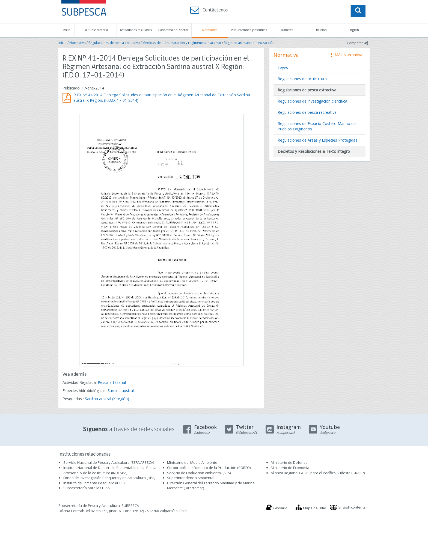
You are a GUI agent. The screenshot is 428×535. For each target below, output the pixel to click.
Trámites (287, 30)
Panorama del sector (173, 30)
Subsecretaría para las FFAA (86, 487)
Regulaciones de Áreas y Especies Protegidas (317, 140)
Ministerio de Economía (290, 467)
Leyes (283, 67)
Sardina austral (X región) (107, 398)
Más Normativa (346, 54)
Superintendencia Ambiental (190, 477)
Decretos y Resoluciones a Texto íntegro (314, 151)
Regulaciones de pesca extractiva (114, 42)
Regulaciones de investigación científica (312, 101)
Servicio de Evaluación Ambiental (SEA (198, 472)
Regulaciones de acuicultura (302, 78)
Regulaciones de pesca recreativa (307, 112)
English (354, 30)
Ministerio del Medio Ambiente (192, 462)
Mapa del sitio (314, 508)
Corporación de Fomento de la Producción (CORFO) (209, 467)
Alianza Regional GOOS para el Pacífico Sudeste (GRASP (317, 472)
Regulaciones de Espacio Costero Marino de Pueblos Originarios (317, 126)
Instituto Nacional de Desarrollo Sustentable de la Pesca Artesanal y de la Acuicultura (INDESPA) (109, 470)
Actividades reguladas (136, 30)
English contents (351, 507)
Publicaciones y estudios (249, 30)
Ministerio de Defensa (289, 462)
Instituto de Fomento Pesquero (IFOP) (93, 482)
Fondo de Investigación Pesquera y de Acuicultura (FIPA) (109, 477)
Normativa (209, 30)
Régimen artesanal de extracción (249, 42)
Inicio (66, 30)
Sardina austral (121, 390)
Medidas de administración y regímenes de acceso (181, 42)
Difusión (321, 30)
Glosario (280, 508)
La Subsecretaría (96, 30)
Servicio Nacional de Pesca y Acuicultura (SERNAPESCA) (108, 462)
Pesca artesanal (112, 382)
